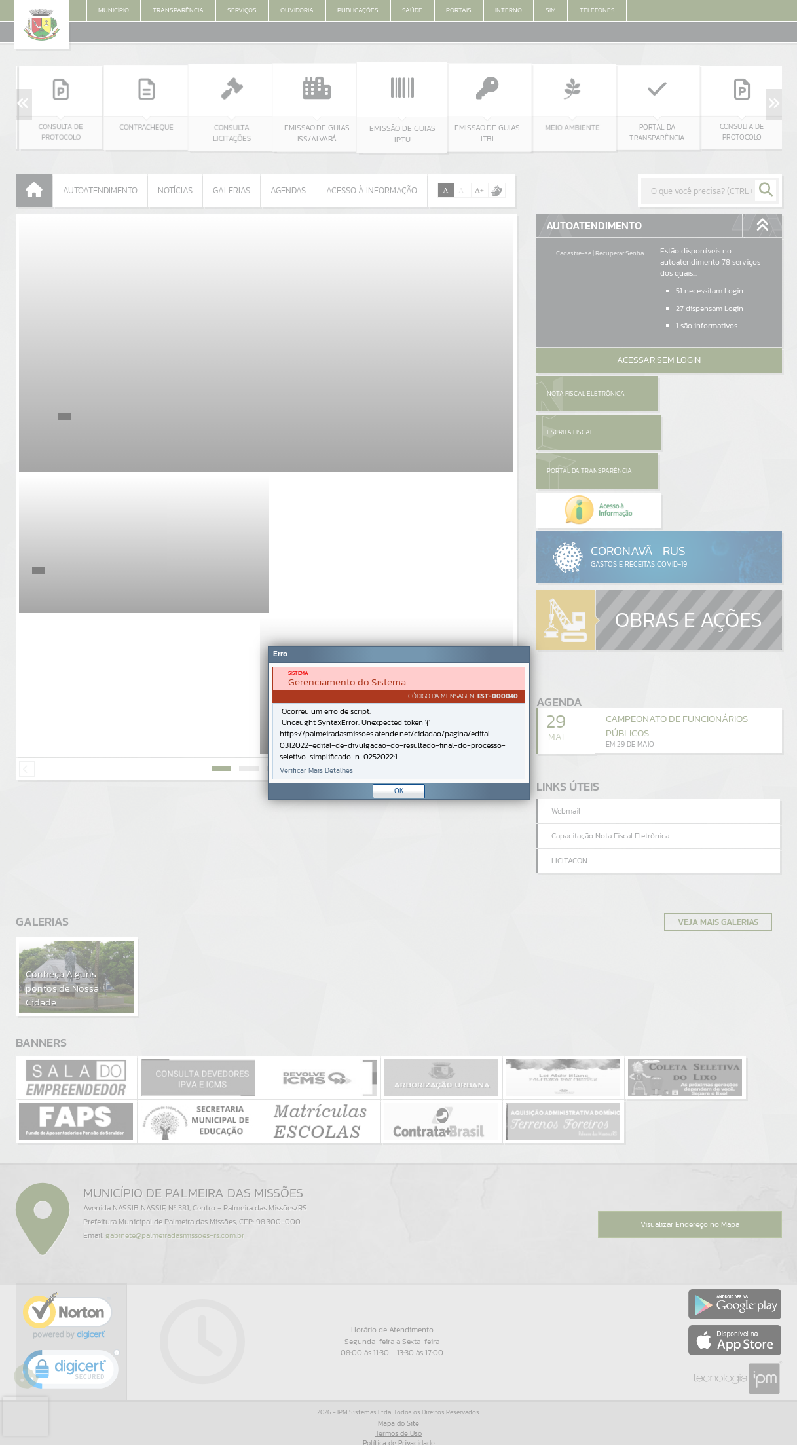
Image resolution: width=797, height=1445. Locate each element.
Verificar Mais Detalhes (316, 771)
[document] (399, 723)
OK (399, 790)
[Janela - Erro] (399, 723)
